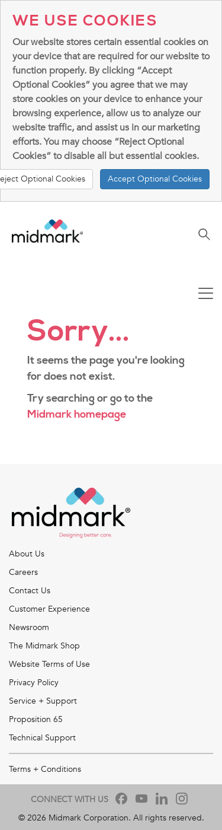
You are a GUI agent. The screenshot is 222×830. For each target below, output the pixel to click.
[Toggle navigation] (205, 294)
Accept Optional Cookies (155, 179)
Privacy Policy (34, 682)
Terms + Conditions (45, 769)
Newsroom (29, 627)
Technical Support (42, 737)
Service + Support (43, 701)
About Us (26, 553)
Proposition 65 (36, 719)
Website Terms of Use (49, 664)
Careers (23, 572)
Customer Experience (49, 609)
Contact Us (29, 590)
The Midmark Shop (44, 645)
